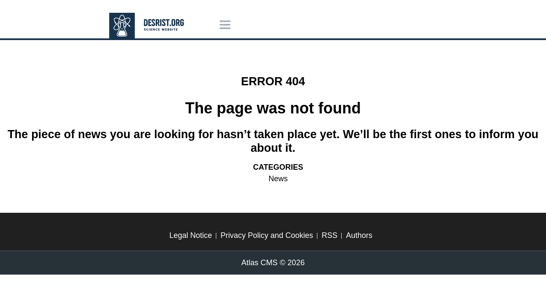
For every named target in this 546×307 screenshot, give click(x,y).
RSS (329, 235)
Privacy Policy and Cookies (267, 235)
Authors (359, 235)
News (278, 178)
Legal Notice (190, 235)
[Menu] (225, 25)
